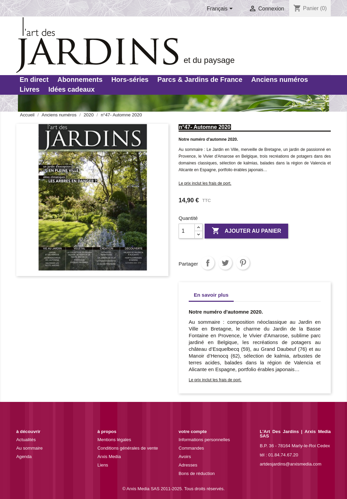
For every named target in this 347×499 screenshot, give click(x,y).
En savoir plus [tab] (211, 295)
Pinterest (243, 263)
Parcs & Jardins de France (199, 79)
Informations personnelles (204, 439)
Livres (30, 89)
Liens (102, 465)
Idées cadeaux (71, 89)
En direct (34, 79)
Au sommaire (29, 448)
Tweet (225, 263)
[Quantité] (187, 231)
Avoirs (185, 456)
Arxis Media (109, 456)
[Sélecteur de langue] (221, 9)
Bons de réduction (197, 473)
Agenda (24, 456)
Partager (207, 263)
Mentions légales (114, 439)
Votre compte (193, 431)
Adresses (188, 465)
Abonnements (79, 79)
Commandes (191, 448)
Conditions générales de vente (127, 448)
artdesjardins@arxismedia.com (290, 464)
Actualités (26, 439)
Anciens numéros (279, 79)
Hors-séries (129, 79)
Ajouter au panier (246, 231)
